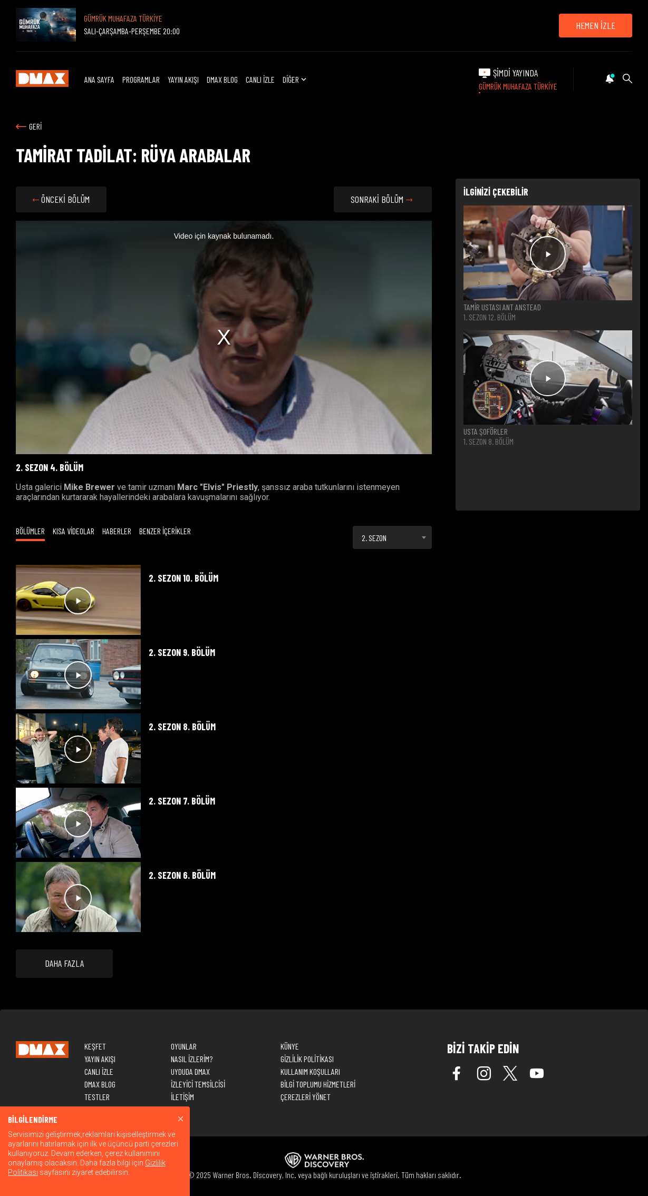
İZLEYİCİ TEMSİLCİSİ (198, 1084)
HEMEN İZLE (595, 25)
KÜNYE (290, 1046)
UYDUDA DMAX (190, 1071)
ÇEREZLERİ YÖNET (306, 1097)
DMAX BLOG (222, 79)
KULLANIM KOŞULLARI (310, 1071)
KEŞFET (95, 1046)
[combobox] (392, 537)
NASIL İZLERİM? (191, 1059)
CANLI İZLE (260, 79)
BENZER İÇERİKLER (165, 531)
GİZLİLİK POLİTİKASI (307, 1059)
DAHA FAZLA (64, 963)
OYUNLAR (184, 1046)
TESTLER (97, 1097)
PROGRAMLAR (141, 79)
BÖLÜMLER (30, 531)
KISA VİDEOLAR (73, 531)
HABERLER (116, 531)
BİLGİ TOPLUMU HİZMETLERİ (318, 1084)
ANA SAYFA (99, 79)
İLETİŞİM (182, 1097)
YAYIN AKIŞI (183, 79)
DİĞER (295, 79)
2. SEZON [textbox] (374, 538)
